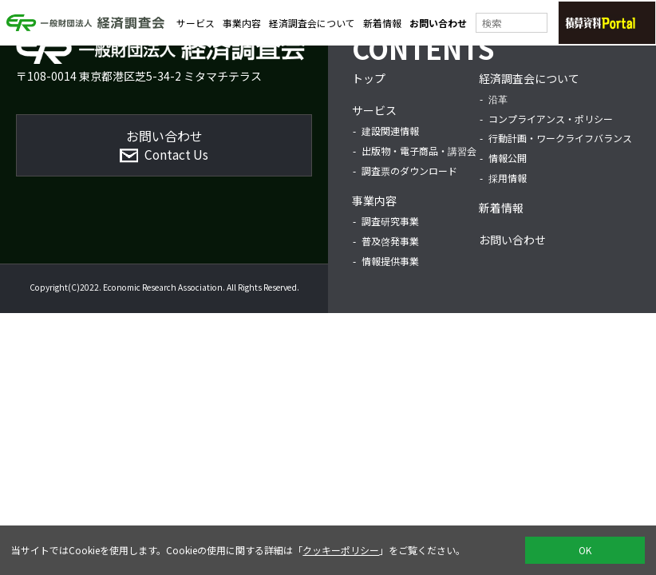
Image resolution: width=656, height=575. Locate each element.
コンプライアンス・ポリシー (550, 118)
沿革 (498, 98)
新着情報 (382, 24)
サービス (195, 24)
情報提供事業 (390, 261)
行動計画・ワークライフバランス (560, 138)
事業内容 (242, 24)
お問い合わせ (438, 24)
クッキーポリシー (340, 550)
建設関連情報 (390, 130)
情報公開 (507, 158)
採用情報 (507, 177)
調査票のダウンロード (409, 170)
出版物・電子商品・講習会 (419, 150)
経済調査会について (312, 24)
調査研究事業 (390, 221)
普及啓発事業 (390, 241)
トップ (368, 78)
